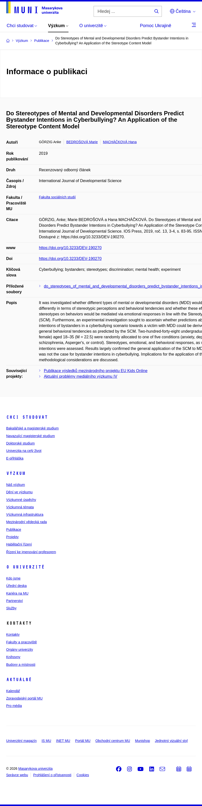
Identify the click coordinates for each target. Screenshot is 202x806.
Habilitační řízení (19, 544)
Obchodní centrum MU (112, 741)
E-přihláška (14, 458)
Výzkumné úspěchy (21, 500)
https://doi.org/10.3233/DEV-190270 (70, 248)
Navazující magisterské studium (30, 436)
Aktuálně (19, 679)
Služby (11, 608)
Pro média (14, 706)
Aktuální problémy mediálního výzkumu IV (80, 376)
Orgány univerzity (19, 650)
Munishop (142, 741)
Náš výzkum (15, 485)
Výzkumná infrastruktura (24, 514)
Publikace (13, 530)
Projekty (12, 537)
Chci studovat (27, 417)
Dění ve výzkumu (19, 492)
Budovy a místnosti (20, 665)
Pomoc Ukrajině (155, 25)
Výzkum (15, 473)
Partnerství (14, 601)
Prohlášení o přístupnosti (52, 775)
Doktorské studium (20, 443)
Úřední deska (16, 586)
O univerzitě (25, 567)
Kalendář (13, 691)
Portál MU (82, 741)
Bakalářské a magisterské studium (32, 428)
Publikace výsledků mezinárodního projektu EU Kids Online (96, 371)
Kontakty (12, 634)
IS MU (46, 741)
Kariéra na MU (17, 593)
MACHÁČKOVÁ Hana (120, 142)
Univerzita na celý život (23, 451)
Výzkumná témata (20, 507)
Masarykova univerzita (35, 769)
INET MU (63, 741)
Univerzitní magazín (21, 741)
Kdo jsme (13, 578)
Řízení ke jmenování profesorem (31, 552)
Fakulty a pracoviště (21, 642)
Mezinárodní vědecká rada (26, 522)
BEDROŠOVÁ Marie (82, 142)
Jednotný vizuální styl (171, 741)
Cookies (83, 775)
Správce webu (17, 775)
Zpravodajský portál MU (24, 698)
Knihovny (13, 657)
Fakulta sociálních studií (57, 197)
